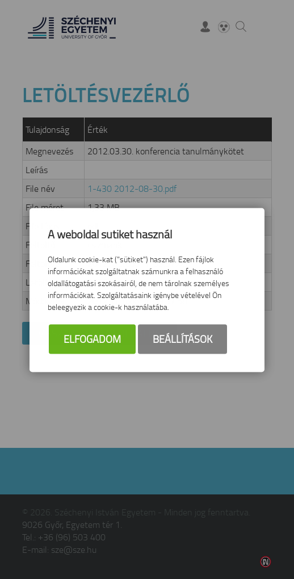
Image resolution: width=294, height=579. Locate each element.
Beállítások (182, 339)
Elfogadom (92, 339)
